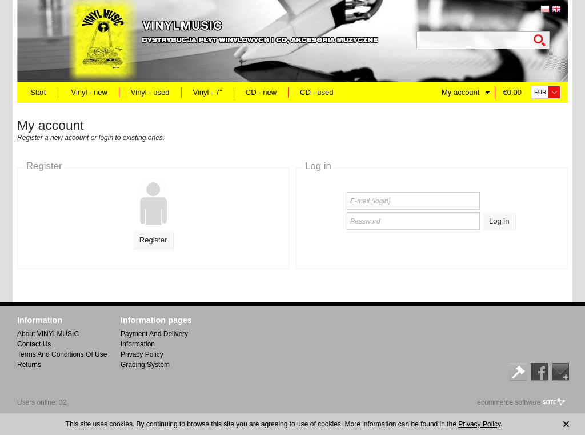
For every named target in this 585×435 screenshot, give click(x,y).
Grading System (145, 365)
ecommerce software (508, 402)
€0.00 (512, 92)
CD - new (261, 92)
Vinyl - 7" (207, 92)
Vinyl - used (150, 92)
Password (365, 221)
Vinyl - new (89, 92)
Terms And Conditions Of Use (62, 354)
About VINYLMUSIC (48, 334)
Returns (29, 365)
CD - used (317, 92)
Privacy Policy (142, 354)
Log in (499, 221)
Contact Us (34, 344)
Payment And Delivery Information (154, 339)
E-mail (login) (370, 201)
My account (460, 92)
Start (38, 92)
